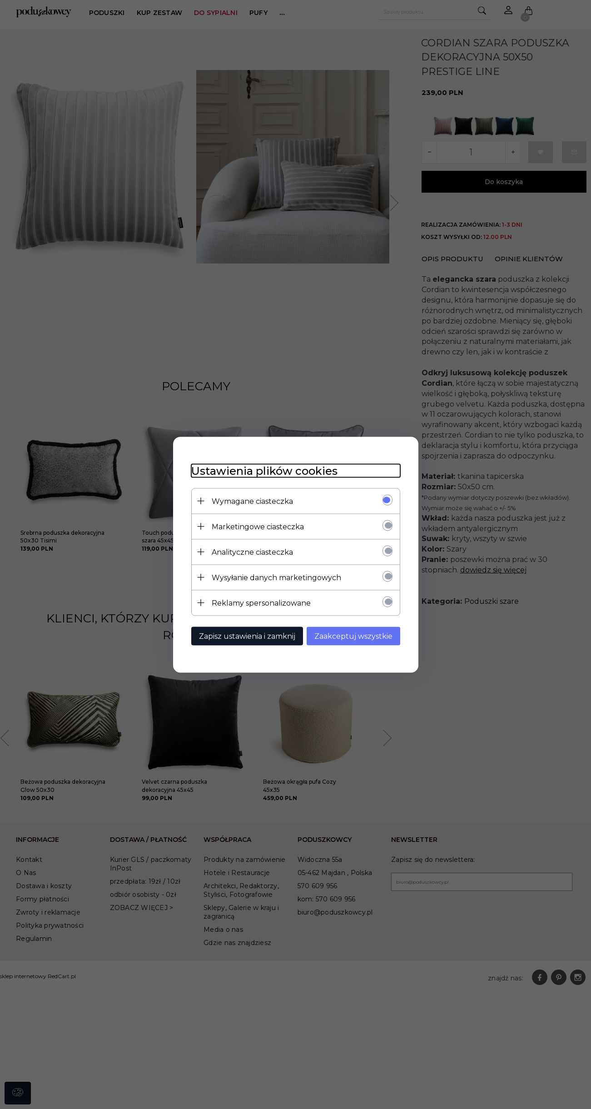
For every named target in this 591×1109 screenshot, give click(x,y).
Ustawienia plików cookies (264, 470)
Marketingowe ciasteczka (258, 526)
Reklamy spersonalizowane (261, 602)
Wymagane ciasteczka (252, 501)
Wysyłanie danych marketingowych (276, 577)
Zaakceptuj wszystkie (353, 636)
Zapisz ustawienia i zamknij (247, 636)
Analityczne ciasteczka (252, 551)
